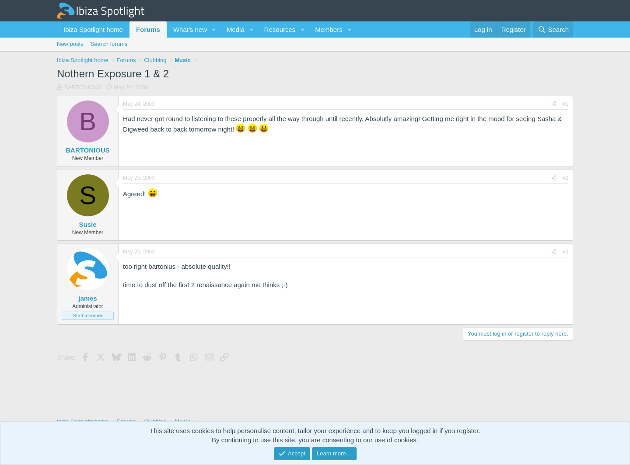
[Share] (554, 104)
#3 (565, 252)
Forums (148, 29)
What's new (190, 29)
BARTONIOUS (83, 87)
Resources (280, 29)
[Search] (553, 29)
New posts (70, 44)
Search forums (109, 44)
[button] (214, 29)
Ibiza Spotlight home (93, 29)
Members (329, 29)
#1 (565, 104)
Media (236, 29)
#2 (565, 178)
